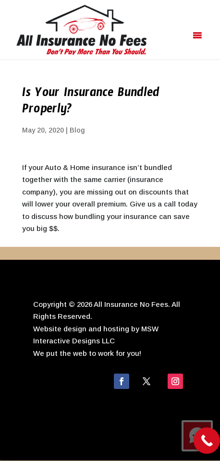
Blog (77, 130)
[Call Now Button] (207, 440)
